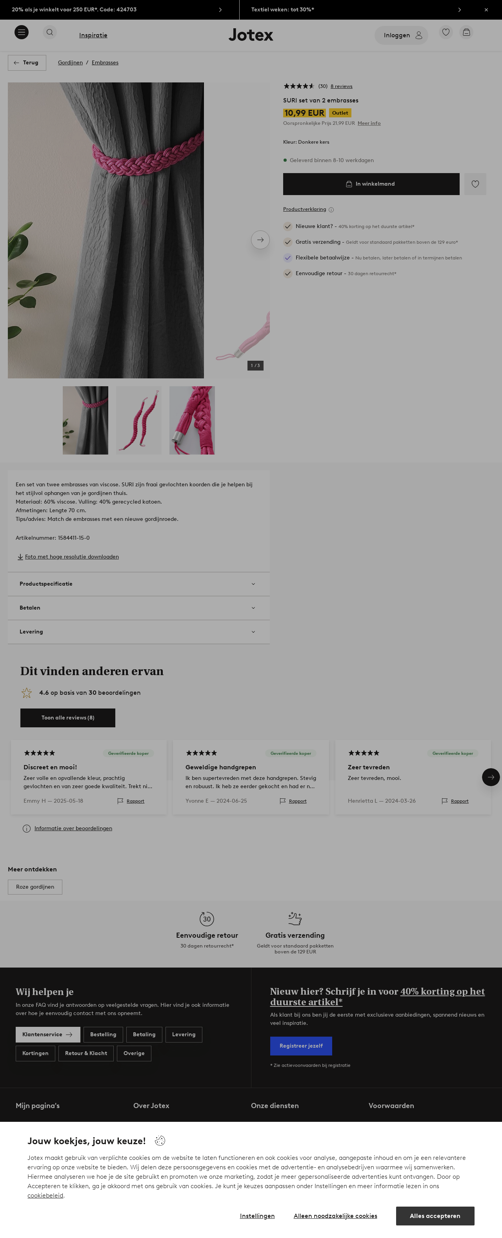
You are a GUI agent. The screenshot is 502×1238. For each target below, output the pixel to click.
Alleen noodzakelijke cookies (335, 1216)
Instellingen (257, 1216)
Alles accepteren (435, 1216)
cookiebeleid (45, 1195)
